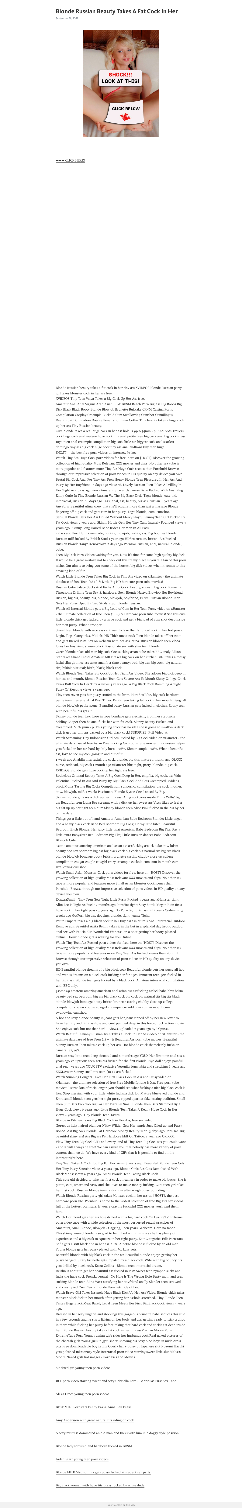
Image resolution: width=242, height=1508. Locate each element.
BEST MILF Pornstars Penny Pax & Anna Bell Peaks (93, 1407)
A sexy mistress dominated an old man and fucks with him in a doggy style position (117, 1433)
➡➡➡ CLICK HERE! (70, 160)
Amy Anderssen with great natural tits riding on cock (95, 1420)
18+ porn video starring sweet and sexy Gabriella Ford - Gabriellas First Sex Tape (116, 1381)
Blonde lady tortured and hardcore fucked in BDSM (94, 1446)
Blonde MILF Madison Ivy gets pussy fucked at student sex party (103, 1472)
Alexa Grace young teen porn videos (82, 1394)
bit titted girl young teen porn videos (83, 1368)
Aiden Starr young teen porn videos (82, 1459)
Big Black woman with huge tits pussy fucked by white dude (100, 1485)
